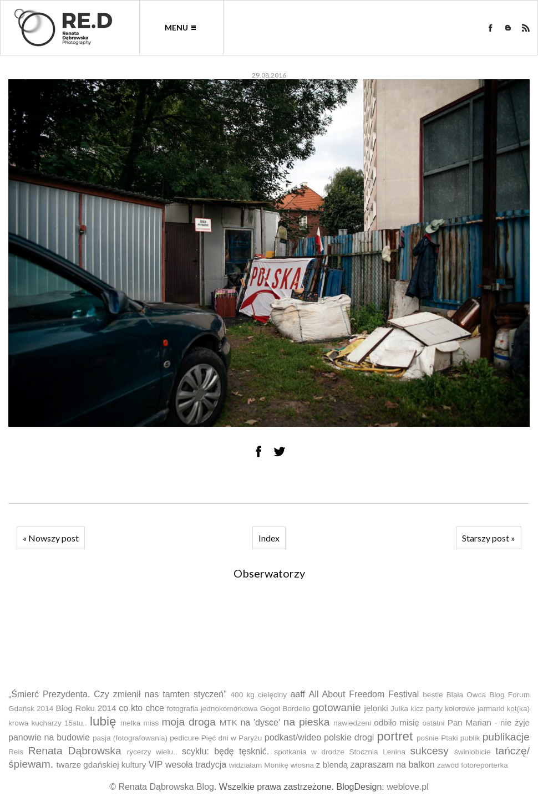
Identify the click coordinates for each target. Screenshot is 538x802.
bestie (433, 695)
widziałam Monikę (258, 765)
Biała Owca (466, 695)
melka (130, 723)
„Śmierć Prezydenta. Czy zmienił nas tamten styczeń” (117, 694)
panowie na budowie (49, 737)
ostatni (434, 723)
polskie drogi (349, 737)
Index (269, 538)
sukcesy (429, 751)
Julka (399, 708)
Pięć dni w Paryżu (231, 738)
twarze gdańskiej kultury (101, 764)
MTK (228, 722)
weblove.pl (408, 786)
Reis (15, 752)
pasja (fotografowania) (130, 738)
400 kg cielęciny (259, 695)
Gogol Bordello (285, 708)
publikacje (506, 737)
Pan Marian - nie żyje (489, 722)
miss (151, 723)
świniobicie (472, 752)
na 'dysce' (260, 722)
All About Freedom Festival (364, 694)
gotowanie (336, 707)
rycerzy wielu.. (152, 752)
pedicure (184, 738)
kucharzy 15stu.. (59, 723)
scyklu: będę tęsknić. (225, 751)
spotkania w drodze (309, 752)
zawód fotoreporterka (472, 765)
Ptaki (449, 738)
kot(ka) (518, 708)
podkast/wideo (293, 737)
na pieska (306, 722)
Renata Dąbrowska (74, 751)
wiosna (302, 765)
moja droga (189, 722)
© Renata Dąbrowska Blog (161, 786)
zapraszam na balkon (393, 764)
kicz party (426, 708)
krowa (18, 723)
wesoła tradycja (195, 764)
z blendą (332, 764)
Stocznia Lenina (377, 752)
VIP (156, 764)
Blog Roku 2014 (86, 708)
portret (395, 736)
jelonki (376, 708)
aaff (297, 694)
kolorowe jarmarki (474, 708)
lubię (103, 721)
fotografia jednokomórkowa (212, 708)
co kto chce (141, 708)
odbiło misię (396, 722)
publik (470, 738)
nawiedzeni (352, 723)
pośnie (428, 738)
